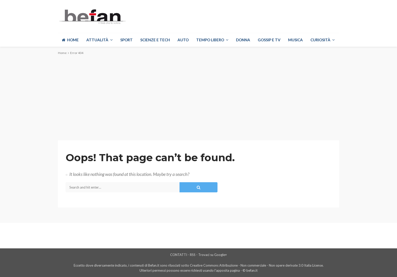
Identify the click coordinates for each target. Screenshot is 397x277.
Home (70, 40)
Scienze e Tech (155, 40)
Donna (243, 40)
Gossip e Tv (269, 40)
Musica (295, 40)
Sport (126, 40)
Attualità (97, 40)
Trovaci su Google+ (212, 255)
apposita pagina (228, 270)
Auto (183, 40)
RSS (192, 255)
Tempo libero (210, 40)
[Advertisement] (198, 97)
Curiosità (320, 40)
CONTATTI (178, 255)
